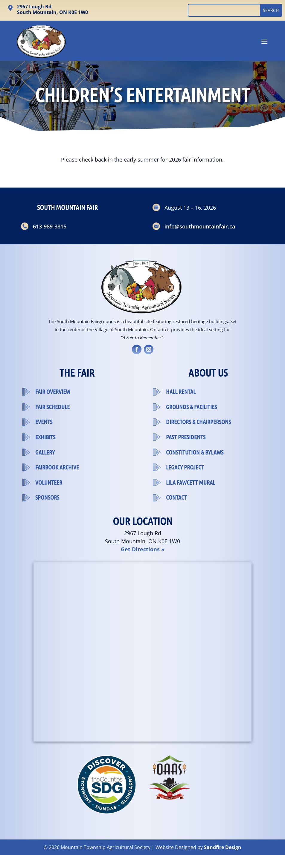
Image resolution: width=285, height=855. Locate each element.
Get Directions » (142, 549)
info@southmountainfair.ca (199, 226)
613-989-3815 (49, 226)
